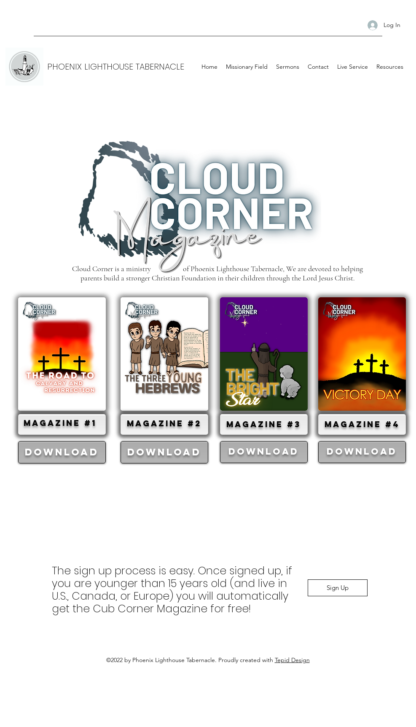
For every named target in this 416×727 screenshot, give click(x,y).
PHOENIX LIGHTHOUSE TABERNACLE (115, 67)
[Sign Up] (338, 587)
